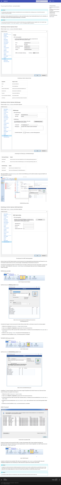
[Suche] (42, 1)
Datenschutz (16, 482)
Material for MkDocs (7, 483)
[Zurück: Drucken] (4, 479)
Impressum (12, 482)
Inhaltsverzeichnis (52, 5)
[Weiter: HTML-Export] (56, 479)
